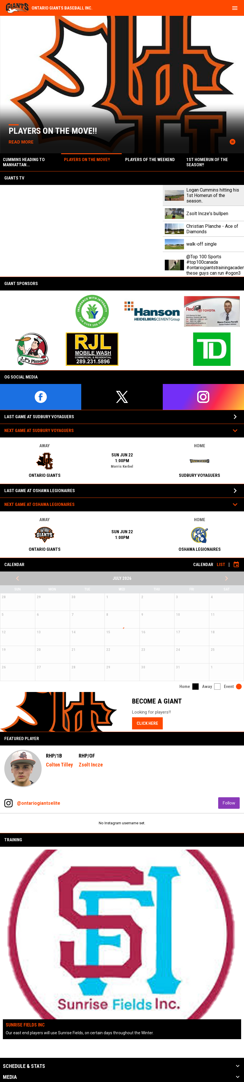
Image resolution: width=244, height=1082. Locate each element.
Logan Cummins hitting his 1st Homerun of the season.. (212, 195)
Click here (147, 723)
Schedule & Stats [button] (24, 1066)
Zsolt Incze (91, 765)
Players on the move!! (54, 131)
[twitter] (121, 397)
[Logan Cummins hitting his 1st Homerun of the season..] (81, 231)
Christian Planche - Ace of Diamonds (212, 228)
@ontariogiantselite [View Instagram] (38, 803)
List (221, 564)
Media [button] (10, 1077)
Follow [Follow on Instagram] (231, 803)
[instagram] (203, 397)
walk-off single (201, 244)
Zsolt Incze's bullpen (207, 213)
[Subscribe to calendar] (236, 565)
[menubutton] (234, 8)
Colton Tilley (59, 765)
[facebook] (40, 397)
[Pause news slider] (232, 142)
